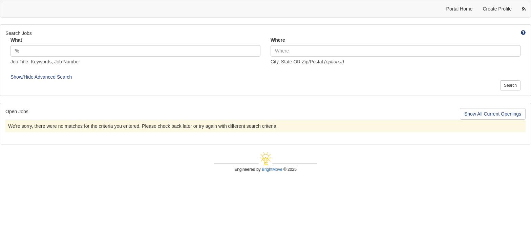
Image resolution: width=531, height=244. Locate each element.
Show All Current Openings (492, 114)
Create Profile (497, 9)
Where (278, 40)
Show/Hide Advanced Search (41, 77)
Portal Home (459, 9)
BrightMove (272, 169)
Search (510, 85)
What (16, 40)
